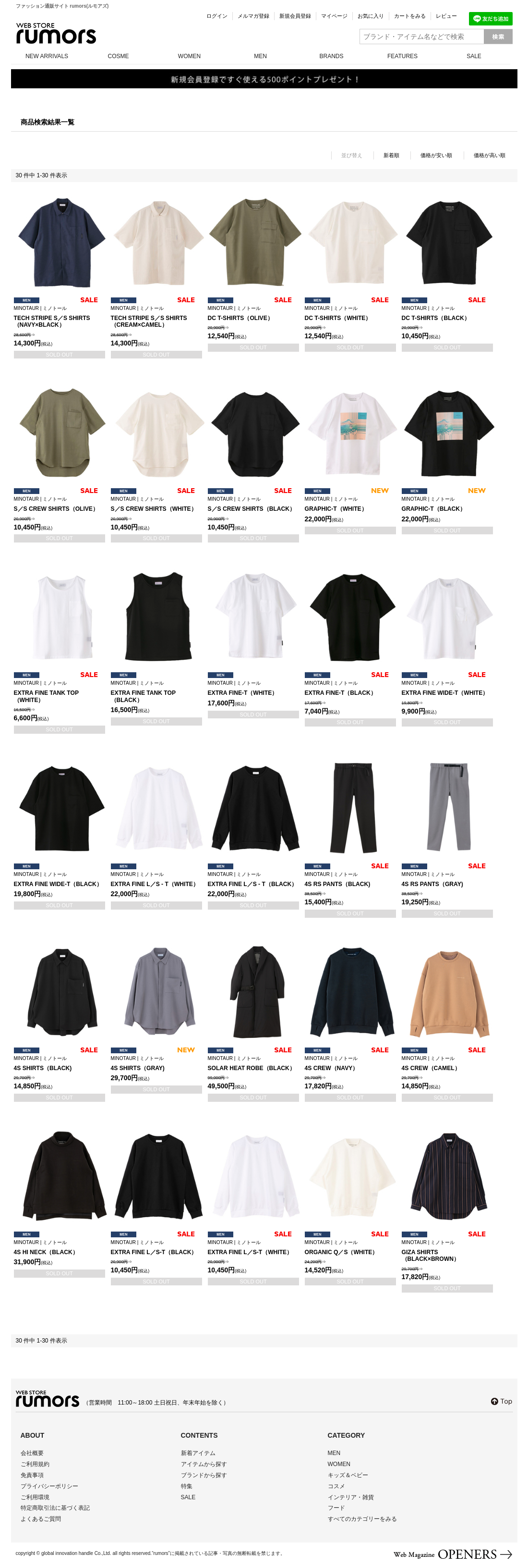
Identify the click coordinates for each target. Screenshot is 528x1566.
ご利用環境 (35, 1497)
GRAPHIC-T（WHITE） (350, 504)
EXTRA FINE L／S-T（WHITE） (253, 1248)
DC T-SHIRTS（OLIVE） (253, 313)
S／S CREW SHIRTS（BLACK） (253, 504)
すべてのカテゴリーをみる (362, 1519)
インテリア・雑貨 (351, 1497)
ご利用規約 (35, 1464)
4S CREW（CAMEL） (447, 1064)
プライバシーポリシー (49, 1486)
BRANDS (331, 56)
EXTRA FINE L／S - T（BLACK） (253, 880)
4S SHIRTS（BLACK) (59, 1064)
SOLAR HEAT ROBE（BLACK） (253, 1064)
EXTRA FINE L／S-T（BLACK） (156, 1248)
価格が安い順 (436, 155)
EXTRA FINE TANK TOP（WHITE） (59, 691)
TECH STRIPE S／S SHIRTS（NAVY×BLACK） (59, 317)
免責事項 (32, 1475)
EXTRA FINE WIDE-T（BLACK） (59, 880)
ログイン (217, 16)
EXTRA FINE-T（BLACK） (350, 688)
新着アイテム (198, 1453)
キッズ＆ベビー (348, 1475)
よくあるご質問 (41, 1519)
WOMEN (189, 56)
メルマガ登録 (253, 16)
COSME (118, 56)
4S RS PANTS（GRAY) (447, 880)
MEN (260, 56)
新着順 (391, 155)
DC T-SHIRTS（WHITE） (350, 313)
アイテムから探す (204, 1464)
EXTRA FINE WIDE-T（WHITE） (447, 688)
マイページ (334, 16)
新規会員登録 (295, 16)
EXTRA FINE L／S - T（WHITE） (156, 880)
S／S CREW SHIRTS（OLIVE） (59, 504)
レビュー (446, 16)
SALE (474, 56)
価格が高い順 (489, 155)
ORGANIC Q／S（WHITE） (350, 1248)
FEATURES (402, 56)
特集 (186, 1486)
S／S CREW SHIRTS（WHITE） (156, 504)
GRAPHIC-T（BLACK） (447, 504)
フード (336, 1507)
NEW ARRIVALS (46, 56)
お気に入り (371, 16)
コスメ (336, 1486)
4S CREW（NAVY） (350, 1064)
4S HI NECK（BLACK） (59, 1248)
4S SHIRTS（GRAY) (156, 1064)
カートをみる (410, 16)
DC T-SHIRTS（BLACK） (447, 313)
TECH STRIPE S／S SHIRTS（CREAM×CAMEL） (156, 317)
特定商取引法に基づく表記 (55, 1507)
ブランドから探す (204, 1475)
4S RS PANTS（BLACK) (350, 880)
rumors (56, 33)
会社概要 (32, 1453)
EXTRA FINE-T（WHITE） (253, 688)
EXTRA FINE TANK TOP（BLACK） (156, 691)
